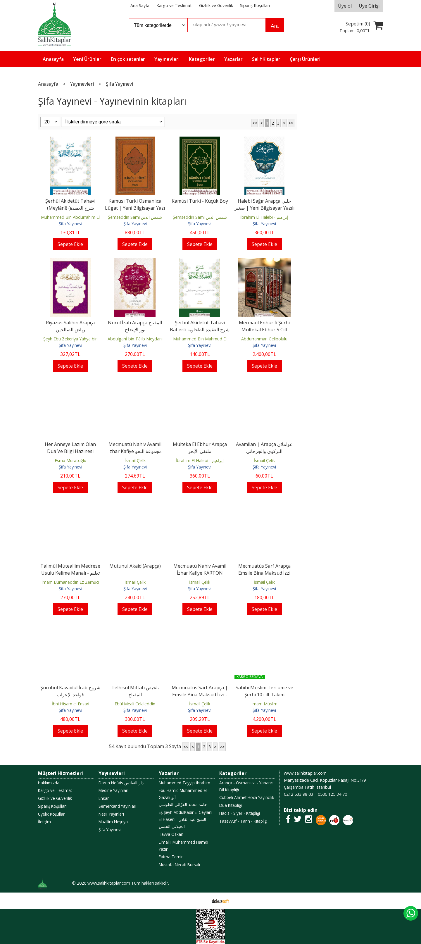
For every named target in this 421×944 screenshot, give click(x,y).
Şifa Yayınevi (70, 223)
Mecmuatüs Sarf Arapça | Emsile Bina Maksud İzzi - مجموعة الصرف (200, 694)
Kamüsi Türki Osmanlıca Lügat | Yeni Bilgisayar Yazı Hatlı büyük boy (135, 208)
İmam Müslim (264, 704)
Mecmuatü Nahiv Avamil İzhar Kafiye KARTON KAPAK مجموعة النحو (199, 573)
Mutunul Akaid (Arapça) (135, 566)
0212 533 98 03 (298, 794)
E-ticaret (201, 901)
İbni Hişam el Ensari (70, 704)
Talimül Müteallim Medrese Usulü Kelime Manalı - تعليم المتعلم (70, 573)
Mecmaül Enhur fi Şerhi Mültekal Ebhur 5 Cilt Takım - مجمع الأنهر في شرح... (264, 329)
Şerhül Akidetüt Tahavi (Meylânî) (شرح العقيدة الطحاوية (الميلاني (70, 208)
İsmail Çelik (135, 460)
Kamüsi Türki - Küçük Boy (200, 201)
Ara (275, 26)
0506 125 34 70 (332, 794)
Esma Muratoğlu (70, 460)
